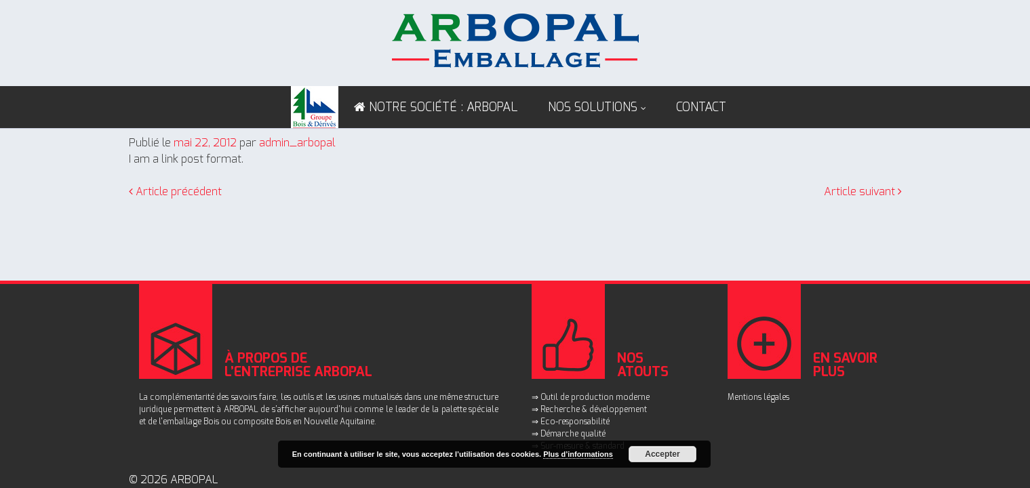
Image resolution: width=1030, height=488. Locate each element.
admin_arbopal (297, 143)
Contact (701, 107)
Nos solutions (592, 107)
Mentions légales (758, 397)
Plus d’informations (578, 454)
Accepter (662, 454)
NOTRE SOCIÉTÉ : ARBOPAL (443, 107)
